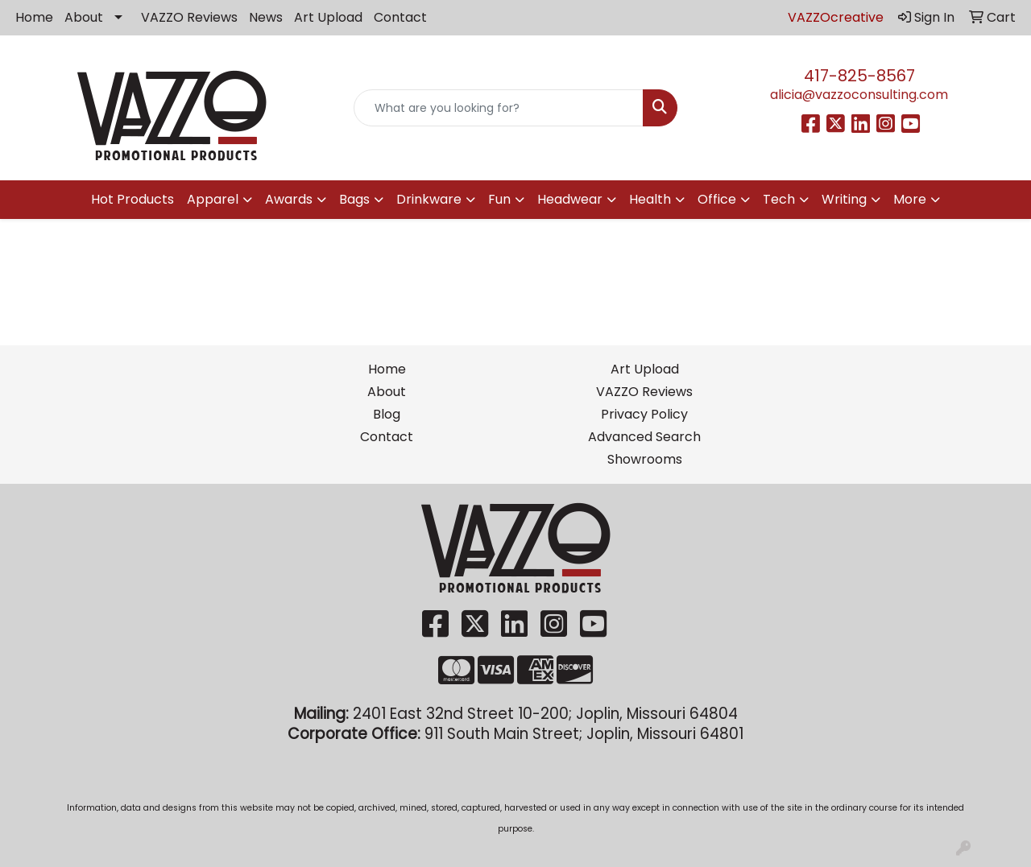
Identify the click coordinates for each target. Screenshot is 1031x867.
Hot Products (132, 199)
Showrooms (644, 459)
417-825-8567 (859, 75)
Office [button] (717, 199)
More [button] (909, 199)
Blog (386, 414)
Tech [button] (779, 199)
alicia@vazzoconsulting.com (859, 94)
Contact (400, 17)
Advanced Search (644, 436)
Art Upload (328, 17)
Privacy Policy (644, 414)
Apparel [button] (212, 199)
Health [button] (650, 199)
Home (34, 17)
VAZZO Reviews (189, 17)
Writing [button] (844, 199)
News (266, 17)
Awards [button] (289, 199)
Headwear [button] (569, 199)
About (83, 17)
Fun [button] (499, 199)
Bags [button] (354, 199)
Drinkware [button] (429, 199)
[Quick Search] (499, 107)
